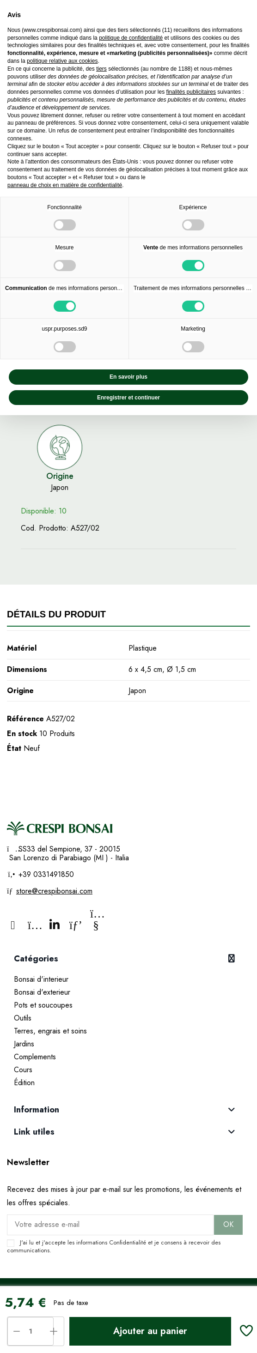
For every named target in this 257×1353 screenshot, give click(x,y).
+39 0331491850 (45, 874)
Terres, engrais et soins (50, 1031)
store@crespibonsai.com (54, 891)
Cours (23, 1069)
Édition (24, 1082)
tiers (101, 69)
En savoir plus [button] (128, 377)
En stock (22, 733)
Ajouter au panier (150, 1331)
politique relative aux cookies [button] (62, 61)
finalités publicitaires (191, 92)
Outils (22, 1018)
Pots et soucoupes (43, 1005)
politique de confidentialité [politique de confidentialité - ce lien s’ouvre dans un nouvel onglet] (131, 38)
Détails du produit (56, 614)
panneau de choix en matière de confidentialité (64, 185)
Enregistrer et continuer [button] (128, 397)
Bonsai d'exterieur (42, 992)
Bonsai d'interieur (41, 979)
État (14, 748)
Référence (25, 718)
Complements (35, 1056)
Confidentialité (127, 1242)
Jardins (24, 1044)
